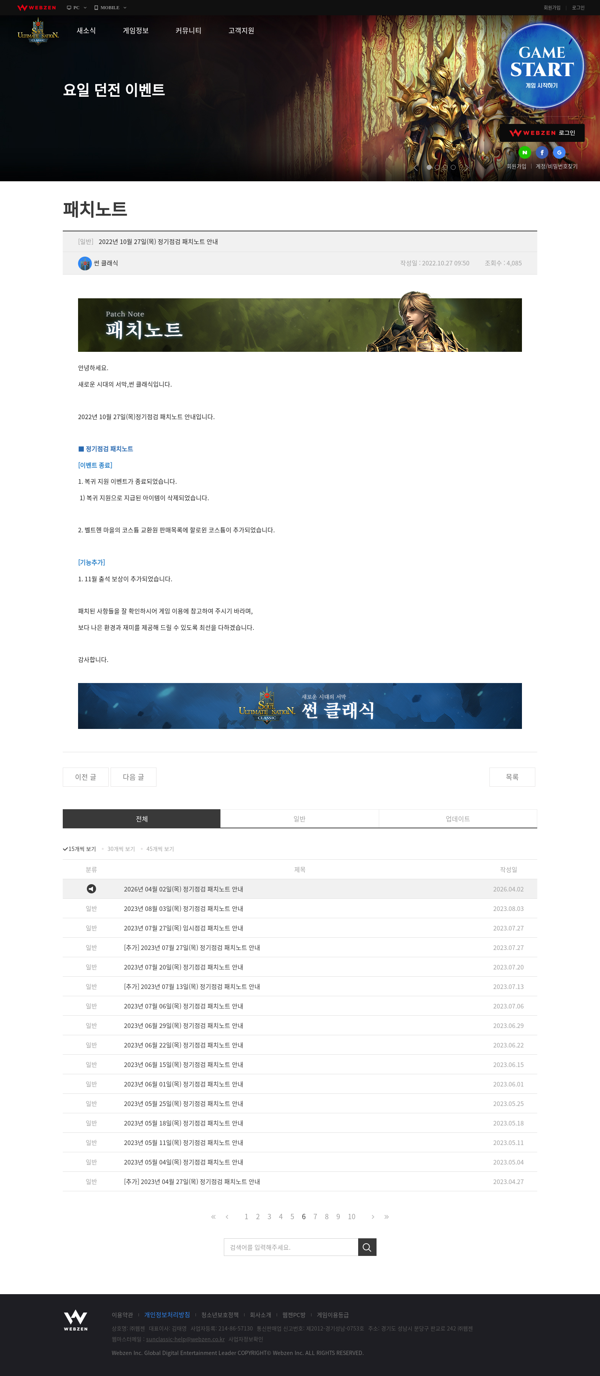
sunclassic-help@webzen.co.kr (185, 1339)
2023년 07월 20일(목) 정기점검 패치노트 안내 (183, 966)
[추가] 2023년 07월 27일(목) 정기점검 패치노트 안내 (192, 947)
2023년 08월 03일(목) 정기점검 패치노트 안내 (183, 908)
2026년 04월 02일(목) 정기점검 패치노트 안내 (183, 888)
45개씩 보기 (160, 848)
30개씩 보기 (121, 848)
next (467, 167)
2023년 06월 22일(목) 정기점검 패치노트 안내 (183, 1044)
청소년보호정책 (220, 1315)
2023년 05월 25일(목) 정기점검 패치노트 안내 (183, 1103)
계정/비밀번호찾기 (557, 166)
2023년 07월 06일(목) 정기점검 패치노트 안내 (183, 1005)
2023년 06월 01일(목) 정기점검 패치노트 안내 (183, 1083)
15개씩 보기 (82, 848)
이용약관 (122, 1315)
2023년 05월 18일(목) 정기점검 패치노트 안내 (183, 1122)
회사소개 (260, 1315)
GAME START (541, 65)
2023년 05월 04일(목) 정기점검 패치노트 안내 (183, 1161)
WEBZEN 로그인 (542, 133)
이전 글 (85, 777)
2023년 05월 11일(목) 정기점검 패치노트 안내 (183, 1142)
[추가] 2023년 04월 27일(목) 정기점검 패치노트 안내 (192, 1181)
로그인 (578, 7)
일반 (299, 818)
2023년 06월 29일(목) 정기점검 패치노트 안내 (183, 1025)
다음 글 (133, 777)
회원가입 (552, 7)
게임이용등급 (333, 1315)
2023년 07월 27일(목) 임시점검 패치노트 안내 (183, 927)
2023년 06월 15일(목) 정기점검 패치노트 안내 (183, 1064)
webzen (36, 7)
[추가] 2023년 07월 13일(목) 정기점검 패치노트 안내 (192, 986)
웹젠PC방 (294, 1315)
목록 (512, 777)
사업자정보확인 (245, 1339)
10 (351, 1216)
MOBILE (110, 7)
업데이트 (458, 818)
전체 (142, 818)
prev (416, 167)
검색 (367, 1247)
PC (76, 7)
